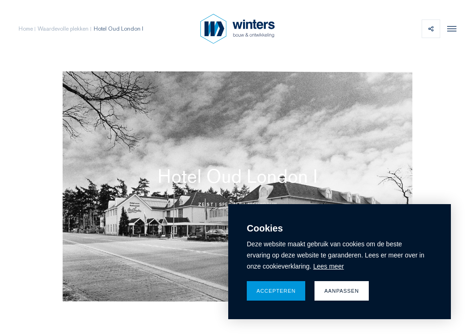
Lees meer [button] (328, 266)
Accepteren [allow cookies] (276, 291)
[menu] (449, 29)
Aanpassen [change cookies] (341, 291)
